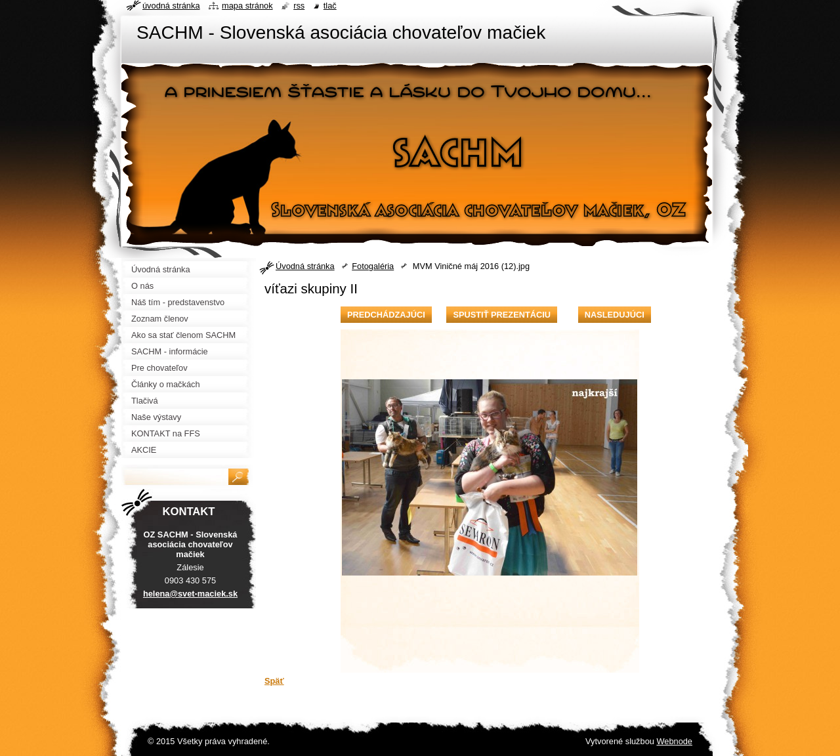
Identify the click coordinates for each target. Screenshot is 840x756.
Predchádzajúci (386, 315)
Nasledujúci (614, 315)
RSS (298, 5)
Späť (274, 681)
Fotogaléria (373, 266)
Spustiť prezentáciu (502, 315)
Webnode (674, 741)
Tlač (330, 5)
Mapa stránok (247, 5)
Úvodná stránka (305, 266)
